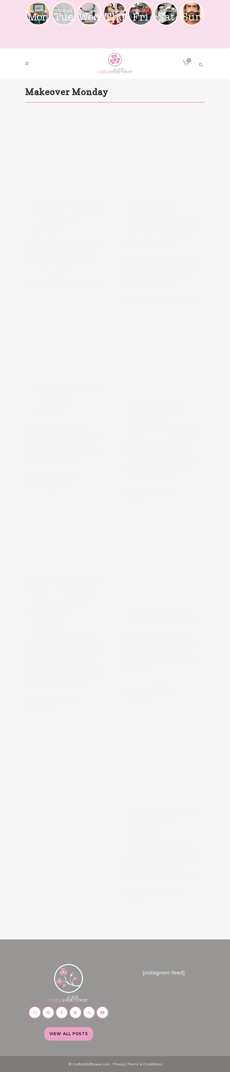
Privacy (119, 1064)
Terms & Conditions (145, 1064)
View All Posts (68, 1033)
